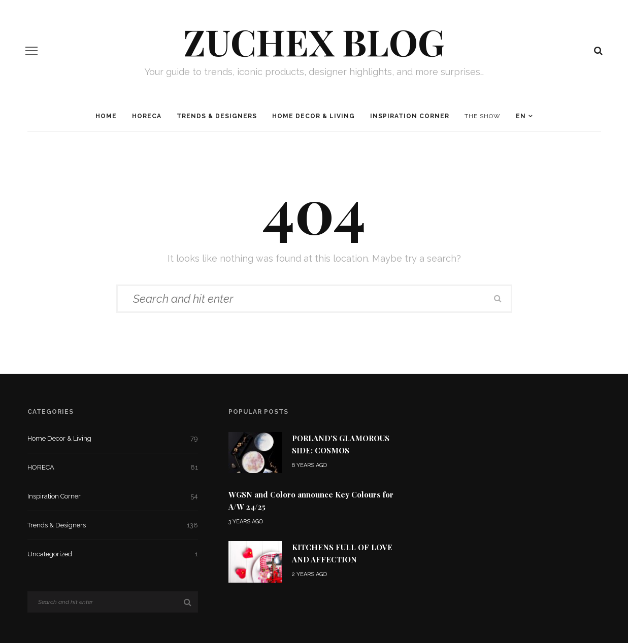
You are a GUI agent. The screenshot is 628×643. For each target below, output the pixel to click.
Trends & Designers (217, 116)
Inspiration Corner (409, 116)
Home (106, 116)
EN (521, 116)
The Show (483, 116)
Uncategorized (113, 554)
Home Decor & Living (313, 116)
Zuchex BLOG (314, 41)
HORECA (146, 116)
